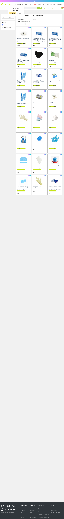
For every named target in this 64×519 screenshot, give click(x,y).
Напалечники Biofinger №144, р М (23, 39)
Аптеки (39, 4)
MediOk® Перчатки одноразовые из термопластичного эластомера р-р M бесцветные (39, 39)
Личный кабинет (60, 4)
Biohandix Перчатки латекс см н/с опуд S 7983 (23, 124)
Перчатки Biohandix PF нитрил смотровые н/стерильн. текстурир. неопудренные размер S (23, 103)
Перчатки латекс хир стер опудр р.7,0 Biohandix (39, 103)
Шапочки (49, 17)
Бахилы (19, 17)
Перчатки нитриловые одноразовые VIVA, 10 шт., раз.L (22, 145)
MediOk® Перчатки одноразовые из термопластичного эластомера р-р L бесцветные (55, 39)
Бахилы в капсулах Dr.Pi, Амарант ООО (54, 166)
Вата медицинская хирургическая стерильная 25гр (55, 60)
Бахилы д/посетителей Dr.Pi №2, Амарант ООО (54, 145)
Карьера (22, 513)
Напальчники (35, 17)
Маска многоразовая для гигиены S (39, 60)
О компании (23, 510)
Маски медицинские (21, 19)
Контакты (26, 4)
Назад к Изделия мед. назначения (24, 21)
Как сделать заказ (33, 513)
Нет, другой (19, 13)
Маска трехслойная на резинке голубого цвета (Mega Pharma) (22, 187)
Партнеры (22, 517)
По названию (28, 24)
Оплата (31, 512)
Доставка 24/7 (32, 510)
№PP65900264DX (8, 512)
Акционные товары (21, 24)
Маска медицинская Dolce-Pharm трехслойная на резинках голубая (39, 124)
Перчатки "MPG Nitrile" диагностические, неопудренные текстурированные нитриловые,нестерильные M (38, 82)
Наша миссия (23, 515)
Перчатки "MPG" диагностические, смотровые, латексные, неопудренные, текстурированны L (55, 187)
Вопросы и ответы (33, 515)
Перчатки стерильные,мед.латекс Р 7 (39, 166)
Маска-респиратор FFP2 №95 (54, 123)
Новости (22, 508)
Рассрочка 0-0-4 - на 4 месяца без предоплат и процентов (32, 1)
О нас (43, 4)
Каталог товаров (5, 8)
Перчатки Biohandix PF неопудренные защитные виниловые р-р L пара (37, 187)
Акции (35, 4)
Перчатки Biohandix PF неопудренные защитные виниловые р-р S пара (21, 82)
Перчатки (34, 19)
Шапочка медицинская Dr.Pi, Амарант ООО (22, 166)
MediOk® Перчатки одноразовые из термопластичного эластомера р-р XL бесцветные (23, 61)
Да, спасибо (12, 13)
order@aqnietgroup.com (57, 508)
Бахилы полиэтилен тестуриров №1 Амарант (39, 145)
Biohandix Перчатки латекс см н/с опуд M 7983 (54, 103)
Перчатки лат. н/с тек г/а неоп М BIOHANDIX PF (54, 82)
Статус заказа (52, 4)
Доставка (31, 4)
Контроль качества (33, 517)
